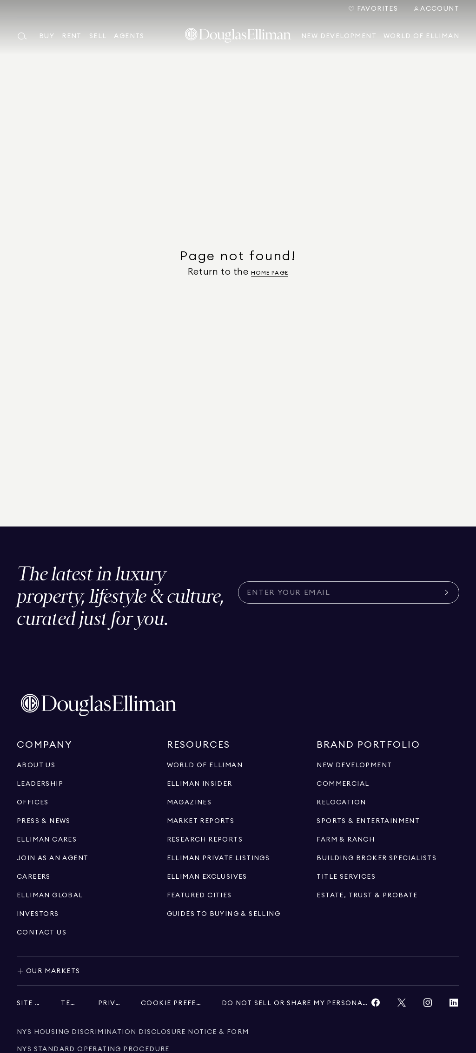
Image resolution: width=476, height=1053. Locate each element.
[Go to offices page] (33, 802)
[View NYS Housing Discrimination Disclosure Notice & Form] (133, 1032)
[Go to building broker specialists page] (376, 858)
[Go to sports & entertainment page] (368, 821)
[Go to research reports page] (205, 839)
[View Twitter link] (401, 1005)
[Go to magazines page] (189, 802)
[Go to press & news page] (44, 821)
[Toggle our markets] (238, 971)
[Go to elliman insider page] (199, 784)
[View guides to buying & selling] (223, 914)
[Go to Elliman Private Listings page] (218, 858)
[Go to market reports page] (201, 821)
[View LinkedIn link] (453, 1005)
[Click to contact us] (41, 932)
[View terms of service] (70, 1003)
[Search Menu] (436, 8)
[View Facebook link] (375, 1005)
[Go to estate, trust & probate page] (367, 895)
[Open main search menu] (24, 36)
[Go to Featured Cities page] (199, 895)
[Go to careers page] (34, 877)
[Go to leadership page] (40, 784)
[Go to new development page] (354, 765)
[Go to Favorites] (373, 8)
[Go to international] (50, 895)
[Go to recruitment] (52, 858)
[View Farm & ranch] (346, 839)
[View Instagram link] (427, 1005)
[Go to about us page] (36, 765)
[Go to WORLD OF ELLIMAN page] (205, 765)
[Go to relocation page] (341, 802)
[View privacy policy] (110, 1003)
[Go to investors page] (38, 914)
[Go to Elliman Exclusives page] (207, 877)
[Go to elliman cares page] (47, 839)
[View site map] (29, 1003)
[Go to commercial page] (343, 784)
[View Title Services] (346, 877)
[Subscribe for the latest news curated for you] (343, 592)
